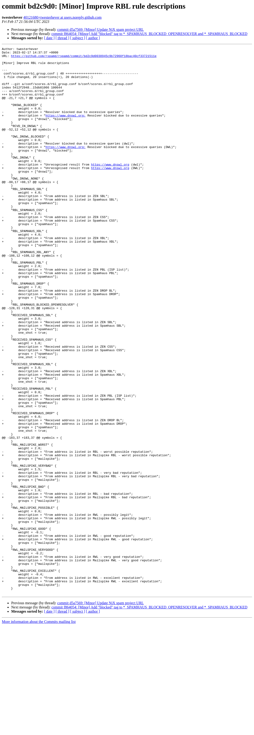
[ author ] (93, 38)
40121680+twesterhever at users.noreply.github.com (62, 17)
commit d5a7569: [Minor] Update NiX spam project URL (100, 30)
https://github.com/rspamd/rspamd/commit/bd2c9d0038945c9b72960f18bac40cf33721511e (84, 58)
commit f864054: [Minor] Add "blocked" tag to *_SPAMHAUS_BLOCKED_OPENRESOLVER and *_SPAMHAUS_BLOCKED (149, 34)
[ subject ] (77, 38)
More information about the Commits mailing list (39, 731)
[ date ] (49, 38)
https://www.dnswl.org (110, 188)
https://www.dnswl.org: (65, 129)
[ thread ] (62, 38)
